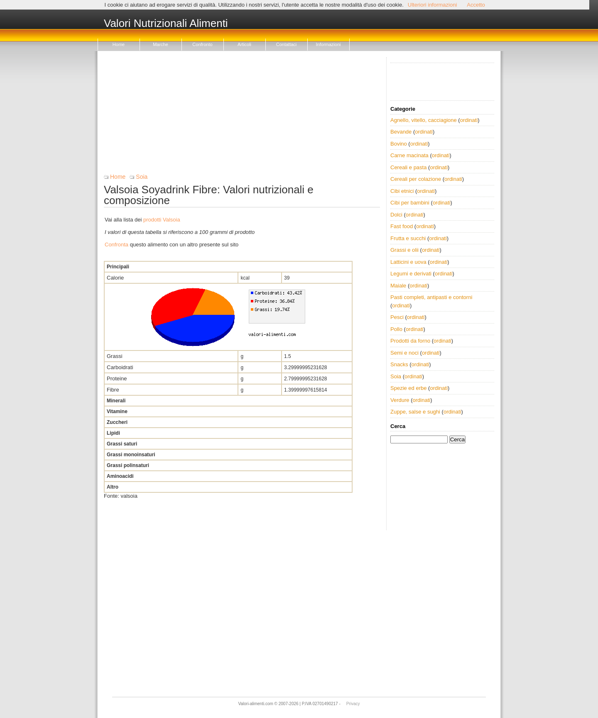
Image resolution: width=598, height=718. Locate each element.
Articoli (244, 44)
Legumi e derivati (410, 273)
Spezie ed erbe (408, 388)
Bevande (401, 132)
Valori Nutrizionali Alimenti (166, 23)
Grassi (115, 356)
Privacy (353, 703)
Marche (160, 44)
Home (119, 44)
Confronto (202, 44)
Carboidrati (120, 367)
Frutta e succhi (408, 238)
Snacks (399, 364)
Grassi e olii (404, 250)
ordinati (469, 120)
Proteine (117, 378)
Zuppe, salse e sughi (415, 412)
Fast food (401, 226)
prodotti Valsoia (161, 220)
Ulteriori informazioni (432, 5)
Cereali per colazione (415, 179)
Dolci (396, 215)
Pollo (396, 329)
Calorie (115, 278)
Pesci (397, 317)
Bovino (398, 144)
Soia (141, 176)
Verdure (399, 400)
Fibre (113, 390)
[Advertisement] (242, 115)
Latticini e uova (408, 262)
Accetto (476, 5)
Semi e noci (404, 353)
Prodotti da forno (410, 341)
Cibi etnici (402, 191)
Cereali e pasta (408, 167)
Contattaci (286, 44)
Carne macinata (409, 155)
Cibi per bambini (409, 203)
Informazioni (328, 44)
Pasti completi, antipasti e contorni (431, 297)
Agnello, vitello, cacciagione (423, 120)
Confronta (116, 244)
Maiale (398, 285)
